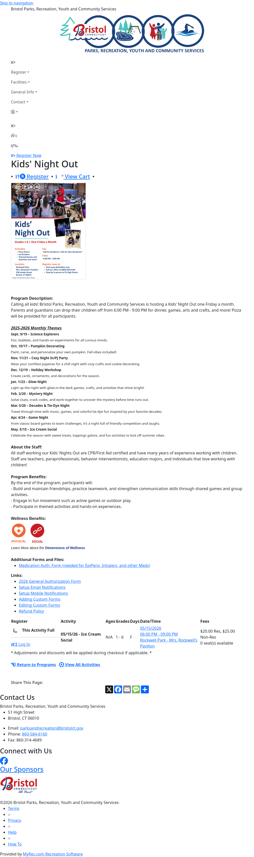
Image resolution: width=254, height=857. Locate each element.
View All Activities (79, 664)
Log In (20, 644)
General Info (22, 92)
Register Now (28, 155)
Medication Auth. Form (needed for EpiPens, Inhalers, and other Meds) (84, 565)
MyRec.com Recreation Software (53, 854)
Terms (13, 808)
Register (18, 72)
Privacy (14, 820)
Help (12, 832)
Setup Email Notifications (42, 587)
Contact (18, 102)
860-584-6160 (34, 734)
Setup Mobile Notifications (43, 593)
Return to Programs (33, 664)
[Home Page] (24, 62)
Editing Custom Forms (39, 605)
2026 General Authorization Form (50, 581)
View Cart (73, 176)
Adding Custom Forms (39, 599)
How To (15, 844)
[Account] (24, 112)
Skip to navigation (16, 3)
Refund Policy (31, 611)
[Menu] (14, 145)
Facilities (19, 82)
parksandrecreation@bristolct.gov (51, 728)
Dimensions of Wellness (65, 548)
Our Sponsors (21, 769)
